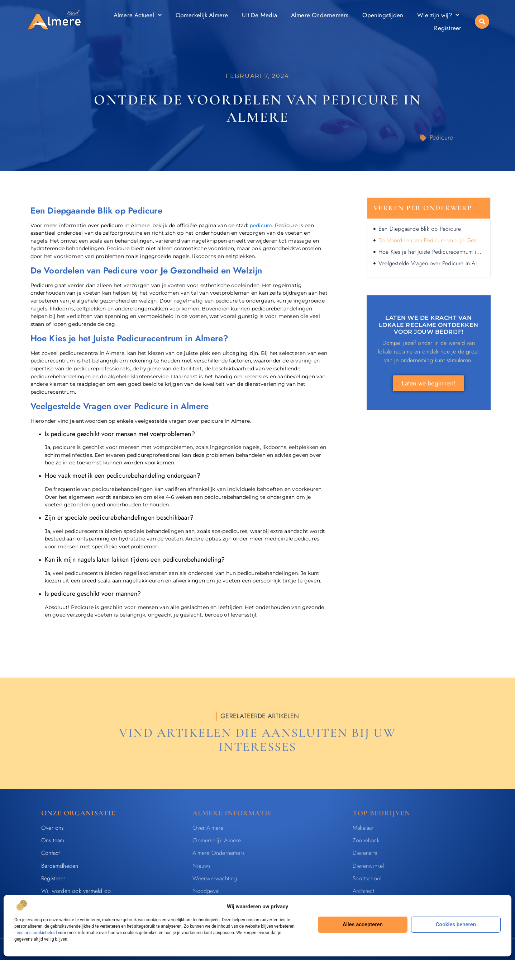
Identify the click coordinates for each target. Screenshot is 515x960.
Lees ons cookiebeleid (35, 932)
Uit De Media (259, 15)
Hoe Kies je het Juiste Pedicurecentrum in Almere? (430, 252)
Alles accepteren (363, 924)
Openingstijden (382, 15)
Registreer (447, 28)
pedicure (261, 225)
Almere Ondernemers (320, 15)
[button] (482, 21)
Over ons (52, 828)
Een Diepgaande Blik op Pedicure (419, 229)
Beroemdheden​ (59, 866)
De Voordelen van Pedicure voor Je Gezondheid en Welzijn (430, 240)
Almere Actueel (138, 15)
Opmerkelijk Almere (202, 15)
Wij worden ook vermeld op (76, 891)
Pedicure (441, 137)
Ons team (53, 840)
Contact (50, 853)
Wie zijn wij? (438, 15)
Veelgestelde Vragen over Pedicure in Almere (430, 263)
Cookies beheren (456, 924)
